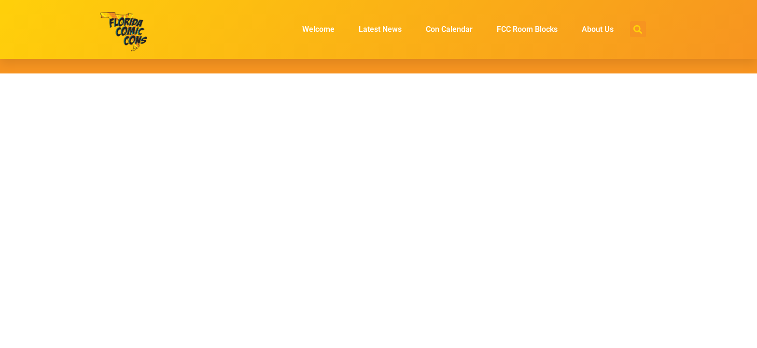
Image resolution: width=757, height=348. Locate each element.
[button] (638, 29)
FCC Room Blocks (527, 29)
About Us (598, 29)
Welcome (318, 29)
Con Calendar (449, 29)
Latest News (380, 29)
